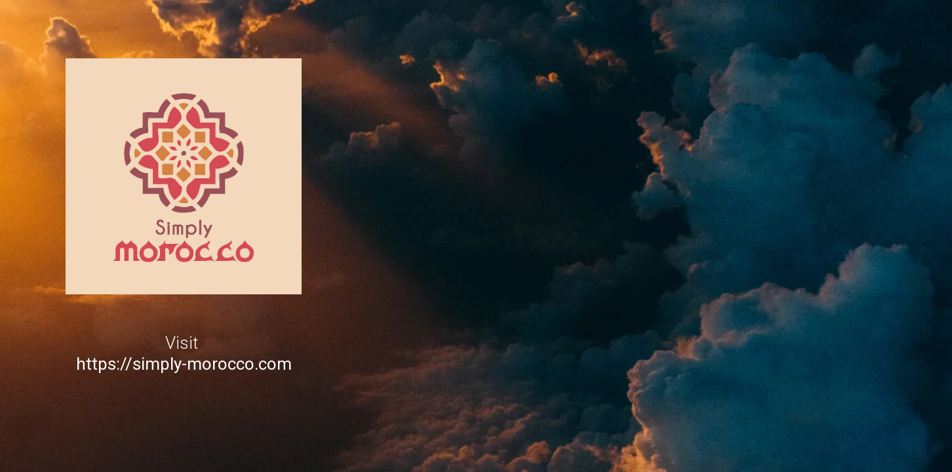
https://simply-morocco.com (184, 364)
